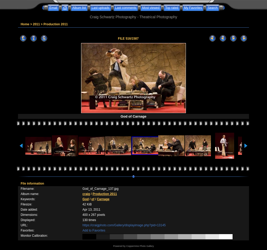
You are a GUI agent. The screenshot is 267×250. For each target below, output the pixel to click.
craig (86, 194)
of (92, 199)
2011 (36, 24)
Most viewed (151, 8)
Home (25, 24)
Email (53, 8)
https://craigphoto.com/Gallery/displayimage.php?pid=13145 (124, 225)
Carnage (103, 199)
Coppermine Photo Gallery (140, 246)
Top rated (171, 8)
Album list (79, 8)
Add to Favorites (93, 230)
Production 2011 (56, 24)
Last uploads (101, 8)
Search (212, 8)
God (85, 199)
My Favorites (193, 8)
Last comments (125, 8)
